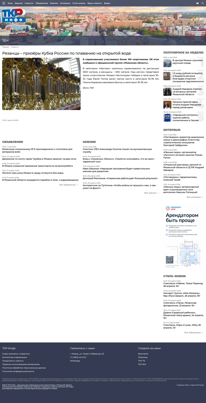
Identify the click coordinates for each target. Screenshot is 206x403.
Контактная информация (14, 357)
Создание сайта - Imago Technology (190, 385)
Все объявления (67, 185)
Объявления (42, 3)
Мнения (54, 3)
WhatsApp (75, 361)
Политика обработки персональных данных (24, 368)
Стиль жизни (78, 3)
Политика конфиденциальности (18, 371)
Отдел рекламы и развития (16, 354)
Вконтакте (143, 354)
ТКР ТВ (141, 361)
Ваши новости (94, 3)
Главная (5, 47)
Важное (19, 3)
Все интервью (194, 197)
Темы (10, 3)
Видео (107, 3)
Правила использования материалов (21, 364)
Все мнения (150, 193)
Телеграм (143, 357)
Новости (29, 3)
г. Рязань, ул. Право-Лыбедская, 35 (87, 354)
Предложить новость (12, 361)
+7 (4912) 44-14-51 (78, 357)
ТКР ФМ (142, 364)
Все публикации (192, 332)
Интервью (65, 3)
